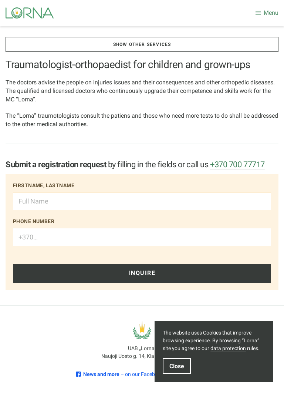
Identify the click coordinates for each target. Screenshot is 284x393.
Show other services (142, 44)
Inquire (141, 272)
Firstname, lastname (43, 185)
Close (176, 366)
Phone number (33, 221)
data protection (228, 348)
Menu (267, 12)
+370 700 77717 (237, 164)
